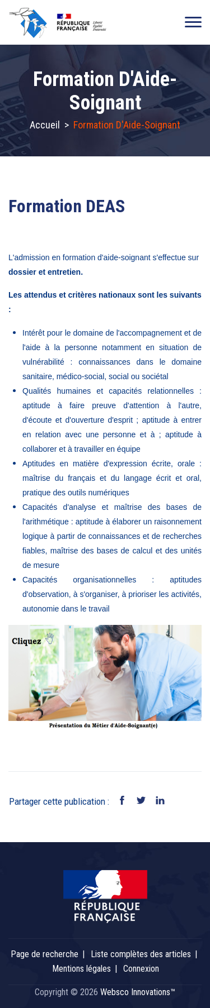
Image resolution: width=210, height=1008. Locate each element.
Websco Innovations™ (137, 992)
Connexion (141, 968)
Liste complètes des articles (141, 954)
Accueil (45, 125)
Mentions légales (81, 968)
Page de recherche (44, 954)
